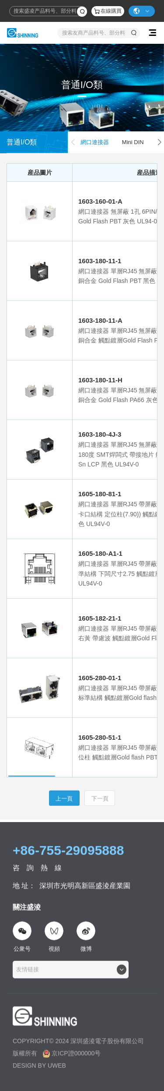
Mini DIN (133, 142)
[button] (159, 142)
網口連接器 (94, 142)
